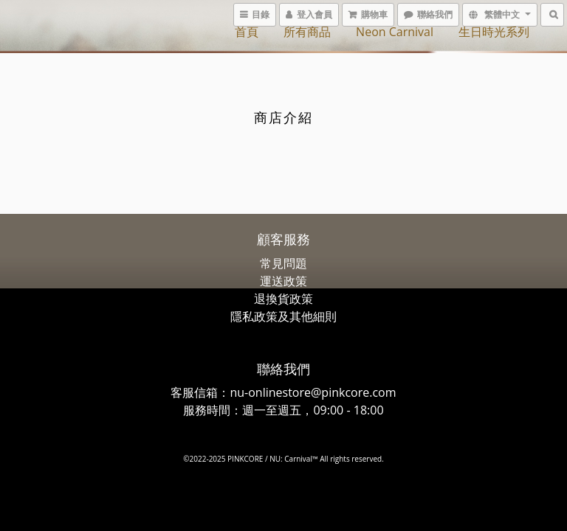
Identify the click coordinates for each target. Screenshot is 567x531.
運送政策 (283, 281)
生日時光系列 (493, 32)
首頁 (246, 32)
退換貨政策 (283, 299)
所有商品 (307, 32)
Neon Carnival (394, 32)
